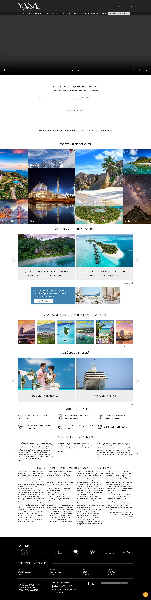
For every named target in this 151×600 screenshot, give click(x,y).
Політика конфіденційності (63, 585)
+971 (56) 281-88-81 (29, 587)
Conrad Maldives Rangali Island (105, 276)
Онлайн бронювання (119, 13)
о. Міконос (111, 571)
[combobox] (80, 98)
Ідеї (43, 13)
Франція (7, 221)
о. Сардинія (85, 574)
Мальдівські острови (92, 221)
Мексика (131, 221)
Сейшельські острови (93, 202)
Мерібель (111, 574)
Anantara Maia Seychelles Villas (46, 276)
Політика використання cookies (64, 589)
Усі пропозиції (128, 283)
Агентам (55, 584)
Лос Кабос (85, 571)
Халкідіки (84, 572)
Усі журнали (128, 347)
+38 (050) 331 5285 (31, 590)
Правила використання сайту (63, 588)
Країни (25, 13)
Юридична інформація (61, 586)
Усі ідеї (130, 404)
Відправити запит (75, 110)
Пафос (110, 569)
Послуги (65, 13)
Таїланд (7, 196)
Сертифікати (53, 13)
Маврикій (131, 171)
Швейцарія (37, 165)
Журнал (93, 13)
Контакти (103, 13)
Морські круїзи (105, 396)
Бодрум (84, 569)
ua (132, 6)
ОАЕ (32, 221)
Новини (74, 13)
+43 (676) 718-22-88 (30, 589)
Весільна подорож (46, 396)
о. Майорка (111, 572)
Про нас (83, 13)
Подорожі (35, 13)
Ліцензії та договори (60, 582)
